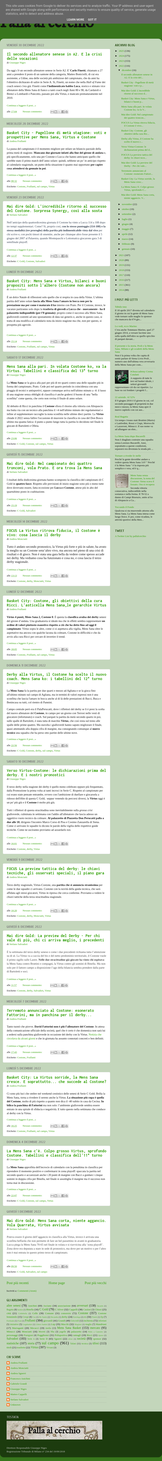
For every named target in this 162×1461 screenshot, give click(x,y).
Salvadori (40, 261)
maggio (126, 229)
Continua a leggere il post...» (21, 105)
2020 (122, 260)
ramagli (77, 1335)
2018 (122, 270)
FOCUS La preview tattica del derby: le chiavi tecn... (136, 156)
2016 (122, 279)
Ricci (89, 1335)
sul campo (42, 186)
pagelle (63, 1331)
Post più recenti (18, 1283)
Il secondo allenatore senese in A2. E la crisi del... (136, 76)
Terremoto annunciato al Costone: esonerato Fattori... (137, 172)
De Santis (43, 1317)
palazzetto (76, 1331)
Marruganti (18, 1328)
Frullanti (31, 186)
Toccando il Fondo (124, 507)
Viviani (49, 1347)
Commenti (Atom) (27, 1290)
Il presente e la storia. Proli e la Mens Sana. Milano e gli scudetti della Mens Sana (134, 348)
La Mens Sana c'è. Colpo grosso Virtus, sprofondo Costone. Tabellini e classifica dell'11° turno (56, 1153)
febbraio (126, 243)
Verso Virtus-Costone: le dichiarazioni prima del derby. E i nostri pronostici (56, 772)
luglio (125, 219)
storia (31, 1343)
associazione (64, 1305)
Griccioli (75, 1320)
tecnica (85, 1343)
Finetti (94, 1317)
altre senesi (14, 1305)
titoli (9, 1347)
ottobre (126, 209)
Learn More (75, 19)
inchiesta (88, 1320)
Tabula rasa (121, 306)
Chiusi (98, 1309)
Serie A (31, 1339)
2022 (122, 65)
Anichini (32, 1305)
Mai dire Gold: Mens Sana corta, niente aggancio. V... (138, 196)
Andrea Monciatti (19, 1368)
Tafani (73, 1343)
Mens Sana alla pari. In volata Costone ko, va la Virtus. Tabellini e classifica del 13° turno (56, 368)
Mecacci (34, 1328)
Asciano (47, 1305)
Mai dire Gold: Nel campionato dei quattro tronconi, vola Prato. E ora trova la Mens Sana (54, 465)
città (9, 1313)
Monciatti (39, 581)
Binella (30, 1309)
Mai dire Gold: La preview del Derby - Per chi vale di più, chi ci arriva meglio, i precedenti (55, 937)
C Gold (20, 261)
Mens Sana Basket (69, 1328)
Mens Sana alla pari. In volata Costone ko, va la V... (136, 108)
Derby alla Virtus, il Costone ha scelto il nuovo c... (137, 140)
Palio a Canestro (95, 1332)
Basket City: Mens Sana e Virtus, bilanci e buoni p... (138, 100)
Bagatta (10, 1309)
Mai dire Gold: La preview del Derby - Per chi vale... (136, 164)
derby (29, 581)
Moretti (42, 1331)
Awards (100, 1306)
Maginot (78, 1324)
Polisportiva (61, 1335)
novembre (127, 204)
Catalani (87, 1309)
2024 (122, 55)
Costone (21, 186)
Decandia (54, 1317)
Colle (35, 1313)
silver (70, 1339)
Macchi (65, 1324)
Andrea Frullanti (18, 1362)
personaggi (12, 1335)
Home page (57, 1283)
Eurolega (76, 1317)
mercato (95, 1328)
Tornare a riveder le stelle (128, 455)
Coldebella (22, 1313)
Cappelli (73, 1309)
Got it (92, 19)
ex (85, 1316)
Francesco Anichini (20, 1378)
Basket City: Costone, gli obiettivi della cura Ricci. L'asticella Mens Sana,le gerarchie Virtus (56, 603)
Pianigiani (28, 1335)
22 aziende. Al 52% (125, 397)
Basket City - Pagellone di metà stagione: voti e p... (137, 84)
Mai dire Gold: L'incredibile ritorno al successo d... (135, 92)
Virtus (51, 186)
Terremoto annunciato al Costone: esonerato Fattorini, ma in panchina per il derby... (50, 1012)
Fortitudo (10, 1321)
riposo (100, 1335)
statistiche (13, 1343)
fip (102, 1317)
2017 (122, 275)
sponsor (97, 1338)
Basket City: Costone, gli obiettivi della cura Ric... (135, 132)
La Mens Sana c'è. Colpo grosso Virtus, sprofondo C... (137, 188)
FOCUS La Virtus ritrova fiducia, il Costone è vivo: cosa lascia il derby (53, 532)
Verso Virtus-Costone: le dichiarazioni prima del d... (136, 148)
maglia (88, 1324)
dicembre (127, 70)
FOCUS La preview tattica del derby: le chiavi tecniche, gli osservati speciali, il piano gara (55, 870)
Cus (34, 1317)
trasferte (21, 1347)
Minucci (11, 1331)
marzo (125, 239)
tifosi (95, 1343)
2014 (122, 289)
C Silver (59, 1309)
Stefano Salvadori (19, 1399)
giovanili (48, 1320)
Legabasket (27, 1324)
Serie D (44, 1338)
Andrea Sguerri (18, 1373)
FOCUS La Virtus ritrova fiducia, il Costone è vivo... (138, 124)
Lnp (53, 1324)
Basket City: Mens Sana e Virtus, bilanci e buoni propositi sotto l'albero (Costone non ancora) (56, 283)
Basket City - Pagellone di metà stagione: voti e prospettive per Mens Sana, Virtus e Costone (56, 134)
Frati (19, 1321)
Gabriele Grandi (18, 1383)
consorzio (66, 1313)
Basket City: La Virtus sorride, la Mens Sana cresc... (138, 180)
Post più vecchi (95, 1283)
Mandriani (101, 1324)
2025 (122, 50)
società (81, 1338)
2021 (122, 255)
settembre (127, 214)
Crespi (26, 1317)
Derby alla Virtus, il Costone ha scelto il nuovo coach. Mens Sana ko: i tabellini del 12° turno (56, 676)
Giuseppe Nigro (18, 1389)
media (48, 1328)
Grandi (61, 1320)
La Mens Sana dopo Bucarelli (130, 436)
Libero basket (41, 1324)
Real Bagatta (121, 416)
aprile (125, 234)
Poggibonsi (43, 1335)
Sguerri (58, 1338)
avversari (82, 1305)
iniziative (14, 1324)
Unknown (15, 1404)
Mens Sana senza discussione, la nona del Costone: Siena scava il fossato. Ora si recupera (142, 480)
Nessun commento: (33, 111)
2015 (122, 284)
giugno (126, 224)
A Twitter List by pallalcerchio (130, 536)
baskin (20, 1309)
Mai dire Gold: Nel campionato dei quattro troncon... (137, 116)
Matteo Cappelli (18, 1394)
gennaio (126, 249)
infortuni (103, 1320)
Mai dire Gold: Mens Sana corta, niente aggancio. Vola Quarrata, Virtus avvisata (56, 1222)
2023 (122, 60)
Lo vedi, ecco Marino (126, 326)
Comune (49, 1313)
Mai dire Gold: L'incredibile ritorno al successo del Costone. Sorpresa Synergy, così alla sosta (56, 208)
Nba (52, 1331)
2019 (122, 265)
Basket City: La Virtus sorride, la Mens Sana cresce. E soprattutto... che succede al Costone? (56, 1079)
